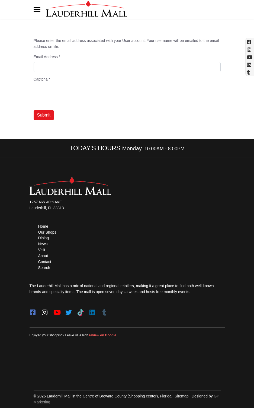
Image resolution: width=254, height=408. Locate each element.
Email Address (47, 57)
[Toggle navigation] (37, 9)
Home (43, 226)
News (43, 244)
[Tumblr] (104, 310)
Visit (41, 250)
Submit (44, 115)
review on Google (102, 335)
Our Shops (47, 232)
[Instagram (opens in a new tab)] (250, 49)
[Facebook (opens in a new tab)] (250, 42)
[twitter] (68, 310)
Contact (44, 262)
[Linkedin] (250, 64)
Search (44, 268)
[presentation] (75, 95)
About (43, 256)
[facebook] (33, 310)
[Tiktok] (80, 310)
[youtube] (56, 310)
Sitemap (181, 396)
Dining (43, 238)
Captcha (42, 79)
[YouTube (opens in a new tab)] (250, 57)
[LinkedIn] (92, 310)
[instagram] (44, 310)
